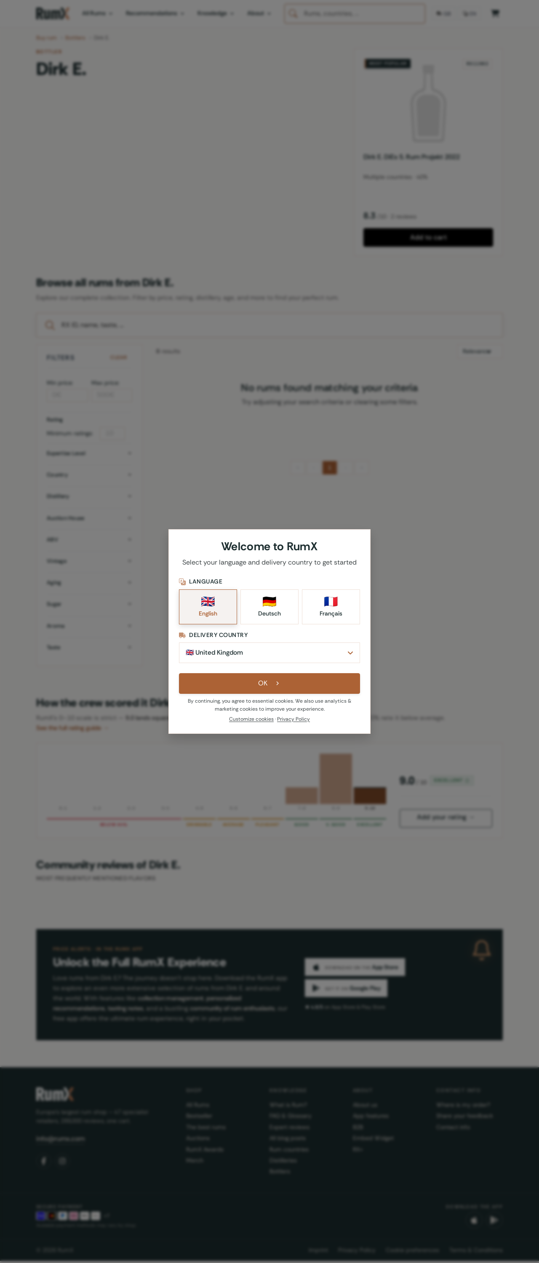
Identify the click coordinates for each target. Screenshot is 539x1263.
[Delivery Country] (269, 654)
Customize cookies (251, 720)
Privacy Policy (293, 720)
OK (269, 685)
